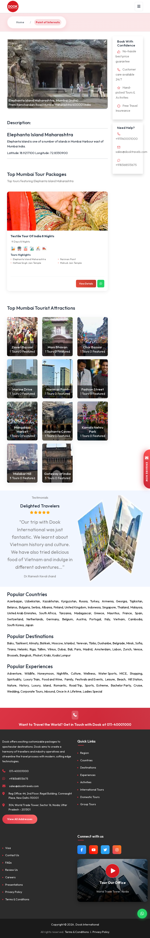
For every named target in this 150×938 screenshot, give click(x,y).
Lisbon (116, 649)
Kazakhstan (51, 601)
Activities (85, 782)
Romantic (60, 685)
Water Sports (107, 673)
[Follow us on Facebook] (81, 849)
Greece (99, 613)
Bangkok (25, 655)
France (127, 613)
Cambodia (135, 619)
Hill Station (135, 679)
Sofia (138, 643)
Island (47, 685)
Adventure (14, 673)
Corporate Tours (32, 691)
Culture (76, 673)
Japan (29, 625)
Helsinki (22, 649)
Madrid (87, 649)
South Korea (15, 625)
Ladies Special (92, 691)
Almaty (33, 643)
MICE (123, 673)
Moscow (57, 643)
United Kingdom (75, 607)
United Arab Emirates (21, 613)
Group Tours (88, 804)
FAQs (8, 862)
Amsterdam (102, 649)
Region (84, 753)
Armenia (107, 601)
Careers (10, 877)
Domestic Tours (90, 797)
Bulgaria (24, 607)
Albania (47, 607)
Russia (83, 601)
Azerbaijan (14, 601)
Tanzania (65, 613)
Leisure (110, 679)
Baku (10, 643)
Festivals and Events (89, 679)
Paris (77, 649)
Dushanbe (104, 643)
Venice (137, 649)
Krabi (47, 655)
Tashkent (21, 643)
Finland (58, 607)
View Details (86, 283)
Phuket (37, 655)
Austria (81, 619)
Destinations (88, 767)
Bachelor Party (121, 685)
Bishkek (45, 643)
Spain (138, 613)
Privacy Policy (13, 892)
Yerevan (81, 643)
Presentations (14, 884)
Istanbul (69, 643)
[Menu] (139, 6)
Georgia (121, 601)
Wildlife (29, 673)
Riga (32, 649)
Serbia (35, 607)
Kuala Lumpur (61, 655)
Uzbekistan (32, 601)
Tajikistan (135, 601)
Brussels (12, 655)
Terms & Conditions (17, 899)
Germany (52, 619)
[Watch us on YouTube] (93, 849)
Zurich (127, 649)
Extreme (102, 685)
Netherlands (34, 619)
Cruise (138, 685)
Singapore (109, 607)
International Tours (92, 789)
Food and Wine (52, 679)
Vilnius (51, 649)
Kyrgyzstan (68, 601)
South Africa (47, 613)
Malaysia (136, 607)
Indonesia (94, 607)
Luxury (35, 685)
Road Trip (75, 685)
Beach (121, 679)
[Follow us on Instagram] (116, 849)
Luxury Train (31, 679)
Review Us (11, 870)
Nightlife (62, 673)
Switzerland (15, 619)
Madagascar (82, 613)
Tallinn (41, 649)
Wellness (89, 673)
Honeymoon (45, 673)
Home (20, 22)
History (24, 685)
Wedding (13, 691)
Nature (11, 685)
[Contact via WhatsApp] (142, 914)
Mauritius (113, 613)
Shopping (136, 673)
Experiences (88, 775)
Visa (8, 848)
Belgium (67, 619)
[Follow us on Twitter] (105, 849)
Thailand (123, 607)
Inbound (49, 691)
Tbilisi (92, 643)
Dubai (62, 649)
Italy (107, 619)
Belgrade (118, 643)
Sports (89, 685)
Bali (70, 649)
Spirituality (14, 679)
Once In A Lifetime (68, 691)
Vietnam (119, 619)
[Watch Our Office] (112, 871)
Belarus (12, 607)
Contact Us (12, 855)
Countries (86, 760)
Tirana (11, 649)
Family (68, 679)
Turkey (94, 601)
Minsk (130, 643)
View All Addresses (19, 819)
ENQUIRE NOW (146, 469)
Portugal (95, 619)
